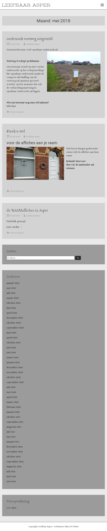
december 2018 (15, 367)
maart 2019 (12, 357)
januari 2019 (13, 362)
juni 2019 (11, 347)
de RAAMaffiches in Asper (27, 210)
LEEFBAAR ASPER (26, 5)
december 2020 (15, 317)
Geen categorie (17, 112)
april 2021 (12, 312)
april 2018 (12, 397)
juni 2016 (11, 476)
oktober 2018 (14, 377)
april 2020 (12, 337)
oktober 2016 (13, 456)
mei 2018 (11, 392)
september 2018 (15, 382)
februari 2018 (14, 407)
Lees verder (14, 227)
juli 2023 (11, 293)
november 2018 (15, 372)
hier (14, 106)
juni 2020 (11, 332)
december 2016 (15, 446)
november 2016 (15, 451)
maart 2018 (13, 402)
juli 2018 (11, 387)
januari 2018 (13, 412)
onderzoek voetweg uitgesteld (30, 39)
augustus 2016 (14, 466)
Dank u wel (16, 131)
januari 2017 (13, 441)
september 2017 (15, 421)
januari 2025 (13, 283)
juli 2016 (11, 471)
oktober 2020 (14, 322)
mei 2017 (11, 436)
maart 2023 (13, 298)
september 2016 (15, 461)
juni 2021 (11, 307)
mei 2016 (11, 481)
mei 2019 (11, 352)
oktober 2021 (13, 303)
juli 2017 (11, 431)
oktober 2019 (13, 342)
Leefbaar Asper (33, 44)
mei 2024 (11, 288)
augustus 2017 (14, 426)
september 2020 (15, 327)
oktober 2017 (13, 417)
